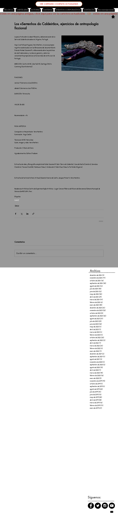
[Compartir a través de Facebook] (15, 214)
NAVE (16, 200)
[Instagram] (105, 506)
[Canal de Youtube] (112, 506)
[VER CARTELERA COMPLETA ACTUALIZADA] (59, 4)
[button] (47, 10)
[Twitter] (98, 506)
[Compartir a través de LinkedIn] (27, 214)
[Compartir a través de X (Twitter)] (21, 214)
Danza (17, 205)
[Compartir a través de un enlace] (33, 214)
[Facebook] (91, 506)
